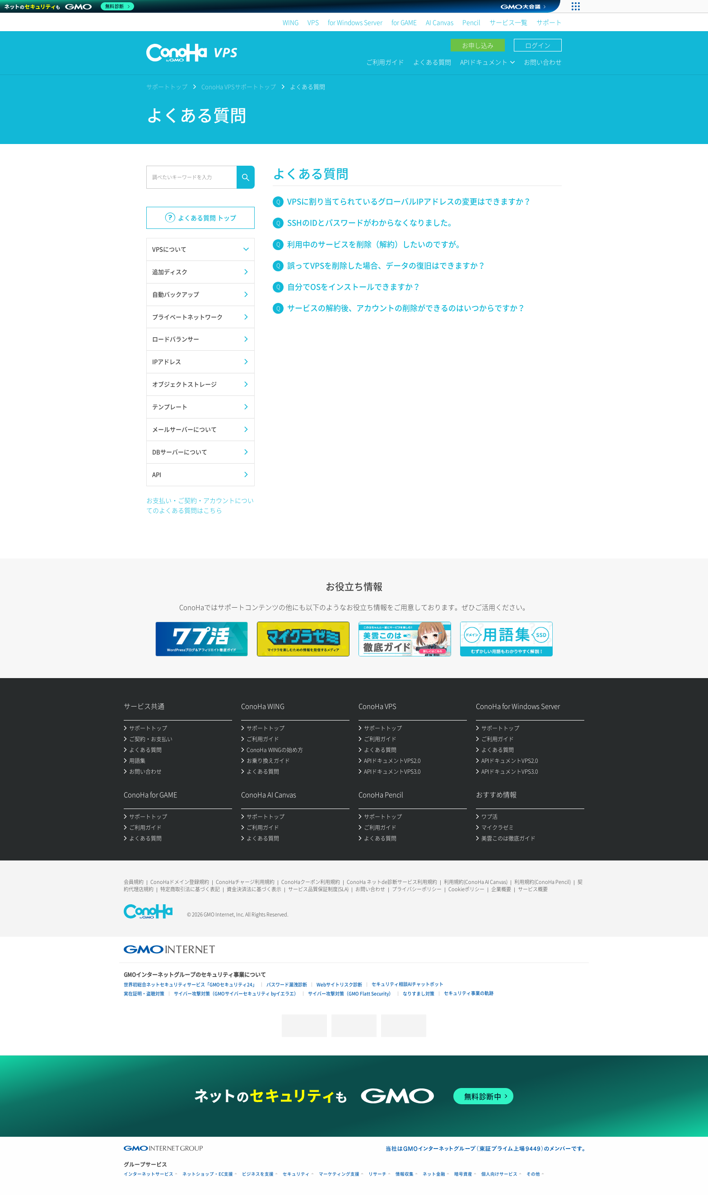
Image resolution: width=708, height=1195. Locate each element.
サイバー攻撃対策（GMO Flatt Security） (350, 993)
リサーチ (377, 1174)
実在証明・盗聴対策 (144, 993)
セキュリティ (296, 1174)
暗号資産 (463, 1174)
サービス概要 (533, 889)
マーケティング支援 (339, 1174)
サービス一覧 (508, 22)
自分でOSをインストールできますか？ (353, 286)
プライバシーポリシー (417, 889)
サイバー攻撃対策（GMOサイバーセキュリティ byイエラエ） (236, 993)
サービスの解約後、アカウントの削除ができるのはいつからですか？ (406, 307)
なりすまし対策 (418, 993)
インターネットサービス (148, 1174)
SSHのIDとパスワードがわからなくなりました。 (371, 222)
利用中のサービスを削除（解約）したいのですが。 (375, 244)
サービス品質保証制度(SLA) (318, 889)
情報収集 (405, 1174)
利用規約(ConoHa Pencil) (542, 882)
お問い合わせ (543, 61)
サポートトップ (166, 86)
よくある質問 (432, 61)
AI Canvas (439, 22)
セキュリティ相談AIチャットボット (407, 984)
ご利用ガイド (385, 61)
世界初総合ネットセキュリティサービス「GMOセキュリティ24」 (190, 984)
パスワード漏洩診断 (286, 984)
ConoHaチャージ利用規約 (245, 882)
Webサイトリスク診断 (339, 984)
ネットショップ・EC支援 (207, 1174)
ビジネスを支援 (258, 1174)
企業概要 (501, 889)
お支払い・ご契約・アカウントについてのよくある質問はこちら (200, 505)
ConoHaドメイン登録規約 (179, 882)
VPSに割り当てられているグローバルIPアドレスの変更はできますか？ (409, 201)
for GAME (404, 22)
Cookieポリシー (466, 889)
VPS (313, 22)
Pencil (471, 22)
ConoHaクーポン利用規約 (310, 882)
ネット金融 (434, 1174)
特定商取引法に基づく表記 (190, 889)
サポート (549, 22)
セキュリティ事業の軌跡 (469, 993)
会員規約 (134, 882)
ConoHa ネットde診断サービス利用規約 (392, 882)
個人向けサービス (499, 1174)
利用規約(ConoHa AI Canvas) (476, 882)
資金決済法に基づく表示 (254, 889)
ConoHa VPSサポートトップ (238, 86)
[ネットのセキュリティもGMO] (69, 6)
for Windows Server (355, 22)
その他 (533, 1174)
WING (290, 22)
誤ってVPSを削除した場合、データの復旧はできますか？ (386, 265)
